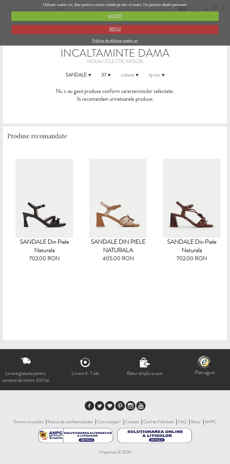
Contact (132, 422)
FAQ (182, 422)
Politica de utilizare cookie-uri (115, 40)
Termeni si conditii (28, 422)
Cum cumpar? (109, 422)
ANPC (210, 422)
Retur (196, 422)
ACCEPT (115, 16)
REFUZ (115, 29)
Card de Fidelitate (158, 422)
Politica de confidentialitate (70, 422)
